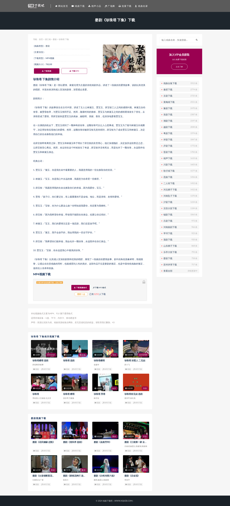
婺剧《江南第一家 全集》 (136, 442)
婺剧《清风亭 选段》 (73, 442)
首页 (41, 39)
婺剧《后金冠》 (132, 475)
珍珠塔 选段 (69, 360)
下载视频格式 (80, 288)
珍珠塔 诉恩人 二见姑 (134, 360)
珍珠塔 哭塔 (99, 394)
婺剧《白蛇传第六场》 (105, 475)
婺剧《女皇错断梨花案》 (44, 475)
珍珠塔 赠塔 (69, 394)
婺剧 (55, 39)
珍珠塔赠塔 (99, 360)
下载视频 (46, 71)
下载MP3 (74, 71)
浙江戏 (48, 39)
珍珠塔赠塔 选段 (40, 360)
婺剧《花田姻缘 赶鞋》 (43, 442)
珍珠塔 (35, 394)
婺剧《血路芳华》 (102, 442)
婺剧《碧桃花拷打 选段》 (75, 475)
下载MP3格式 (99, 288)
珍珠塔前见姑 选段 (133, 394)
